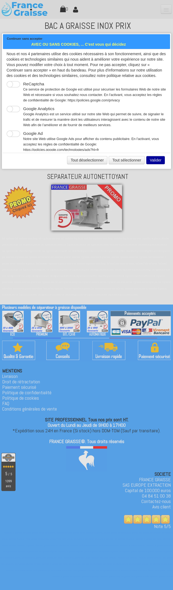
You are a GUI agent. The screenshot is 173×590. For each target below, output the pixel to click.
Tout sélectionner (126, 160)
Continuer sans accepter (25, 38)
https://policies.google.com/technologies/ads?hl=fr (61, 150)
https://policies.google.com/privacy (94, 100)
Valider (156, 160)
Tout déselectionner (87, 160)
